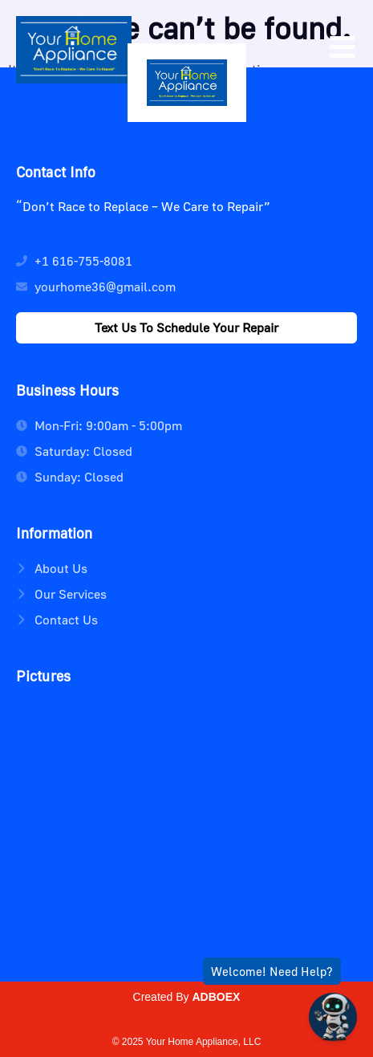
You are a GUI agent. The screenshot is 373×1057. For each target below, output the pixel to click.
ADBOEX (217, 996)
